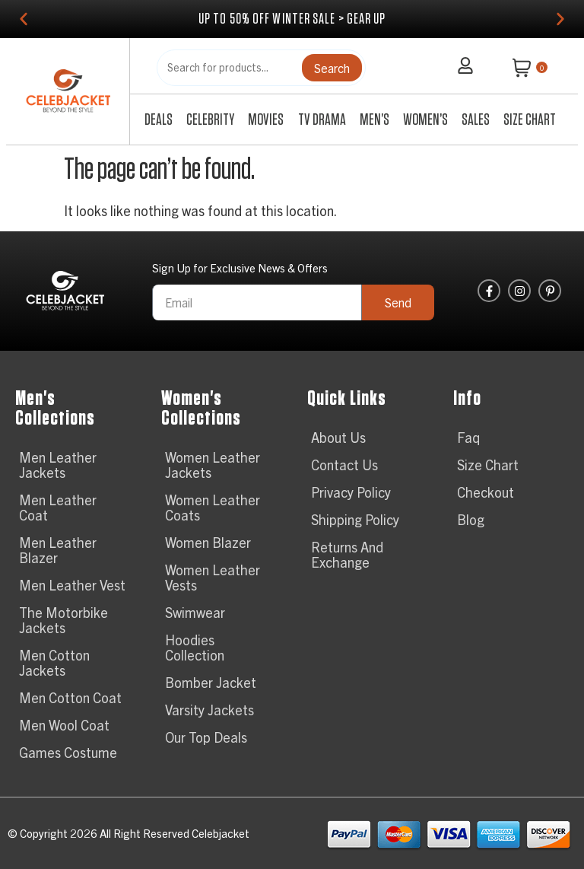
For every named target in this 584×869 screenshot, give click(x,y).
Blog (470, 519)
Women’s (425, 119)
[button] (23, 19)
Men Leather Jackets (58, 464)
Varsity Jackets (209, 709)
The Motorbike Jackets (63, 619)
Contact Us (344, 464)
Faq (468, 437)
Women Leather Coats (212, 507)
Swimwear (195, 612)
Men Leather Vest (72, 585)
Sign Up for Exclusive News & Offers (240, 268)
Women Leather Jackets (212, 464)
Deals (158, 119)
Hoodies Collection (194, 647)
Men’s (374, 119)
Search (332, 67)
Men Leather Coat (58, 507)
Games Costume (68, 752)
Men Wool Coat (64, 725)
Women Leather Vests (212, 577)
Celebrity (210, 119)
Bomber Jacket (210, 682)
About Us (338, 437)
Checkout (485, 492)
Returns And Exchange (347, 554)
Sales (476, 119)
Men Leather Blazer (58, 549)
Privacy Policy (351, 492)
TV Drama (322, 119)
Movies (266, 119)
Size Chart (529, 119)
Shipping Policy (355, 519)
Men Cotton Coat (70, 697)
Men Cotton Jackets (54, 662)
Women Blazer (208, 542)
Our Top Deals (206, 737)
